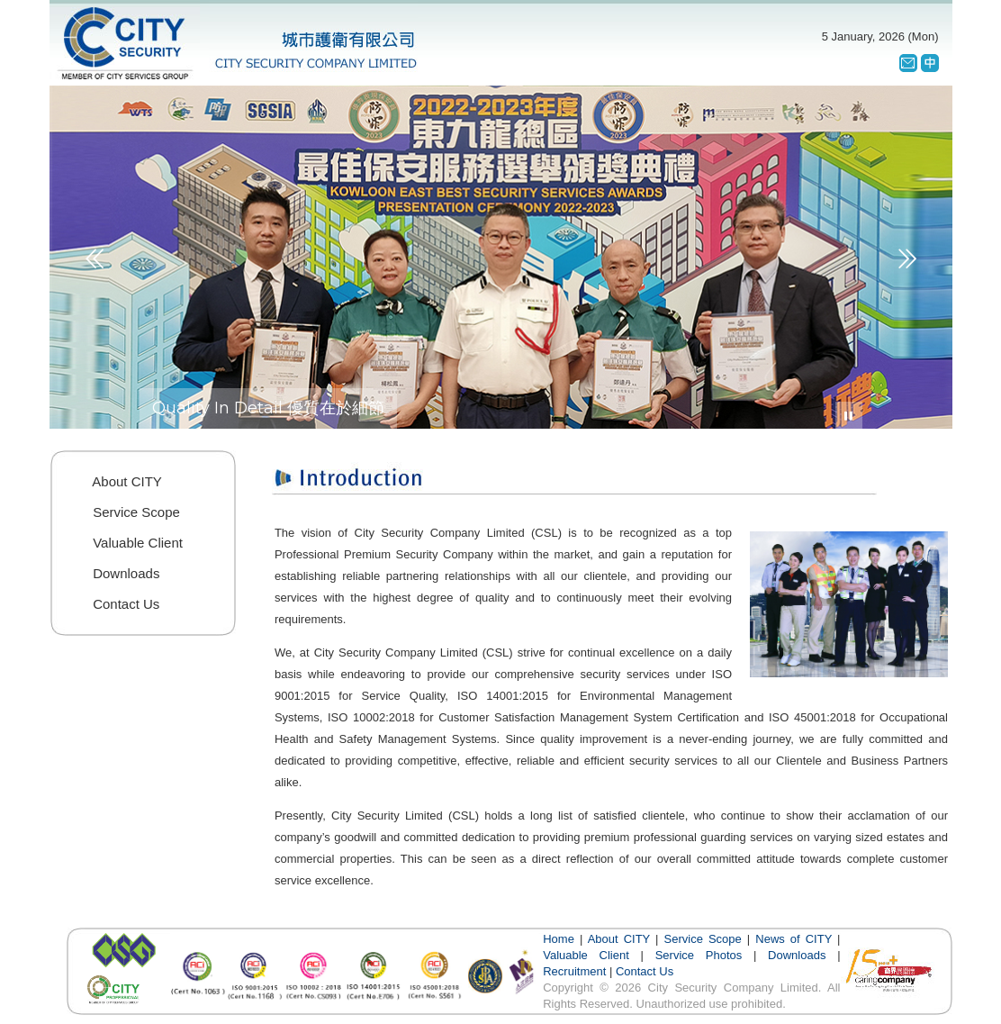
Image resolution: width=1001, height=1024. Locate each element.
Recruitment (574, 971)
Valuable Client (586, 955)
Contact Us (644, 971)
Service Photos (699, 955)
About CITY (619, 939)
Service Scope (703, 939)
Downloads (796, 955)
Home (558, 939)
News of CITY (793, 939)
